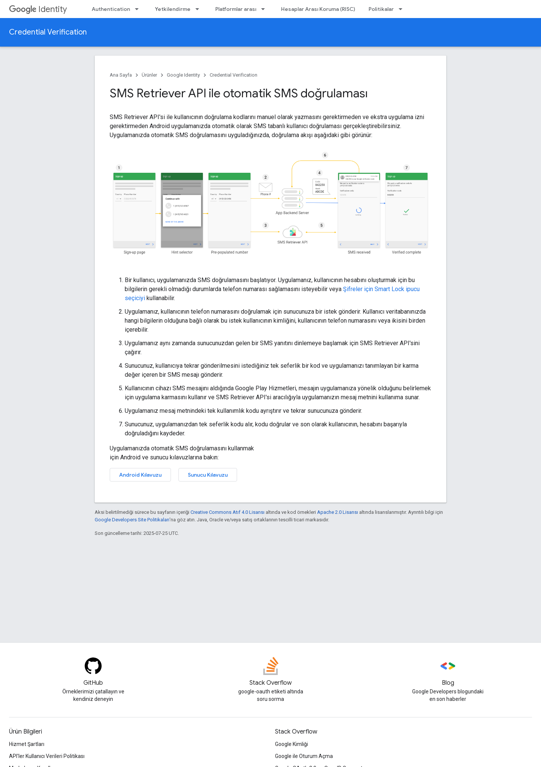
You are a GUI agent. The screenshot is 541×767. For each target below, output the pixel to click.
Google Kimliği (291, 744)
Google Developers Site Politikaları (132, 519)
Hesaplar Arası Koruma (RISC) (318, 9)
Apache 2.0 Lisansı (337, 512)
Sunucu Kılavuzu (208, 474)
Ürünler (149, 75)
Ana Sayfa (121, 75)
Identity (38, 9)
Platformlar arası (235, 9)
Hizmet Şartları (26, 744)
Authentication (111, 9)
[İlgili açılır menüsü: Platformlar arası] (265, 9)
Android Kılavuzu (140, 474)
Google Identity (183, 75)
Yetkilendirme (172, 9)
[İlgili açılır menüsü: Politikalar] (403, 9)
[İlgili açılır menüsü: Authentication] (139, 9)
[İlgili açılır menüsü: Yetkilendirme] (199, 9)
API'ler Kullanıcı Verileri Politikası (47, 756)
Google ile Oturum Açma (304, 756)
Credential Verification (48, 32)
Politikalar (381, 9)
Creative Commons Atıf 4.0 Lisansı (227, 512)
